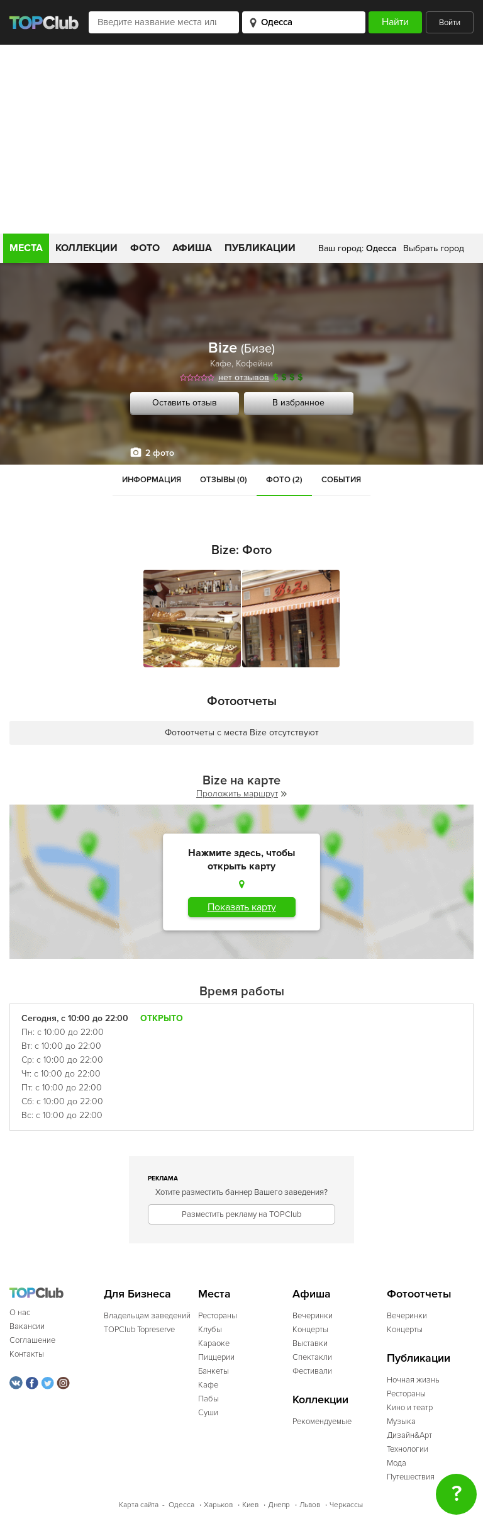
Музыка (401, 1421)
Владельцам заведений (147, 1316)
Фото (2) (284, 480)
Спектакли (312, 1357)
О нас (19, 1313)
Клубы (210, 1330)
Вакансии (27, 1326)
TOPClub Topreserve (139, 1330)
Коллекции (86, 248)
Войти (449, 23)
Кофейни (254, 363)
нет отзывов (243, 377)
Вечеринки (312, 1316)
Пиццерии (216, 1357)
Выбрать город (433, 248)
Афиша (192, 248)
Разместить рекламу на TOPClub (241, 1214)
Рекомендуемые (322, 1421)
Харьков (218, 1505)
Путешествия (411, 1477)
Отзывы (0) (223, 480)
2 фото (159, 453)
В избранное (298, 402)
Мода (396, 1463)
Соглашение (32, 1340)
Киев (250, 1505)
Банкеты (213, 1371)
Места (26, 248)
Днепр (279, 1505)
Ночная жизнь (413, 1380)
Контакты (26, 1354)
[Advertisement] (241, 139)
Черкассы (346, 1505)
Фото (145, 248)
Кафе (220, 363)
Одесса (181, 1505)
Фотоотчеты (419, 1294)
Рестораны (217, 1316)
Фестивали (312, 1371)
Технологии (407, 1449)
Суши (208, 1413)
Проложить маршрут (241, 793)
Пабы (208, 1399)
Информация (151, 480)
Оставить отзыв (184, 402)
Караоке (214, 1343)
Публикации (260, 248)
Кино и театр (410, 1408)
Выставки (310, 1343)
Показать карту (242, 907)
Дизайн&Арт (409, 1435)
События (341, 480)
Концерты (310, 1330)
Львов (309, 1505)
